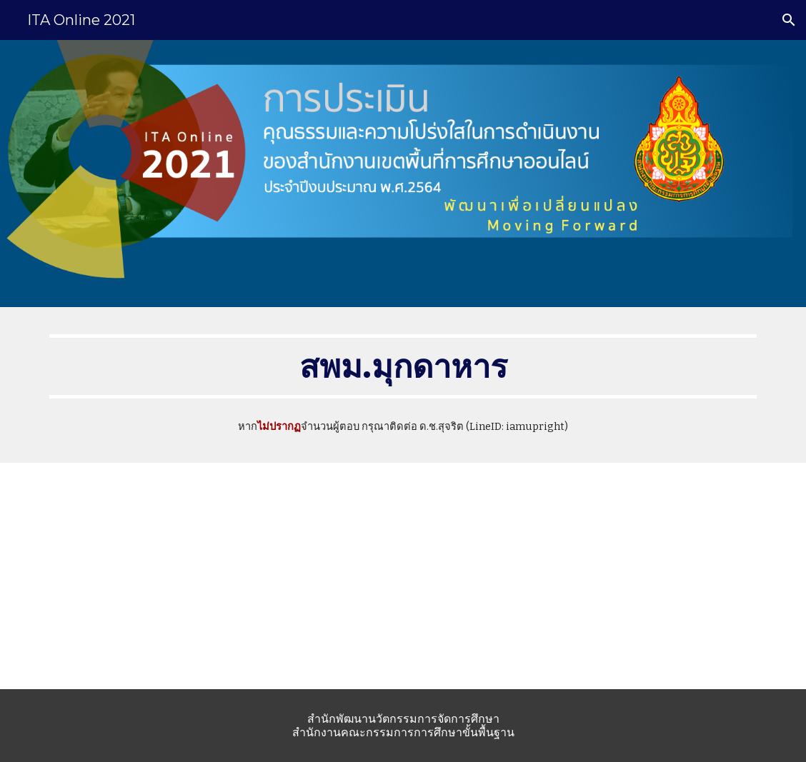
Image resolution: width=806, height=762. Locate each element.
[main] (403, 366)
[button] (789, 20)
